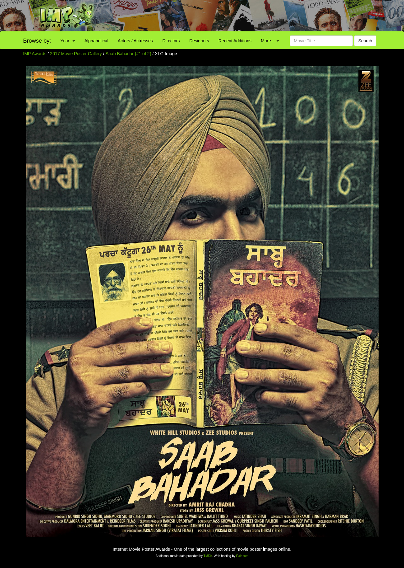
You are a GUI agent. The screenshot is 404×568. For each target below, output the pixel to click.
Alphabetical (96, 40)
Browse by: (37, 41)
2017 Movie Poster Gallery (76, 53)
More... (270, 40)
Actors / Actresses (135, 40)
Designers (199, 40)
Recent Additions (234, 40)
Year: (68, 40)
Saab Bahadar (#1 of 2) (128, 53)
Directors (171, 40)
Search (365, 40)
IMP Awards (34, 53)
